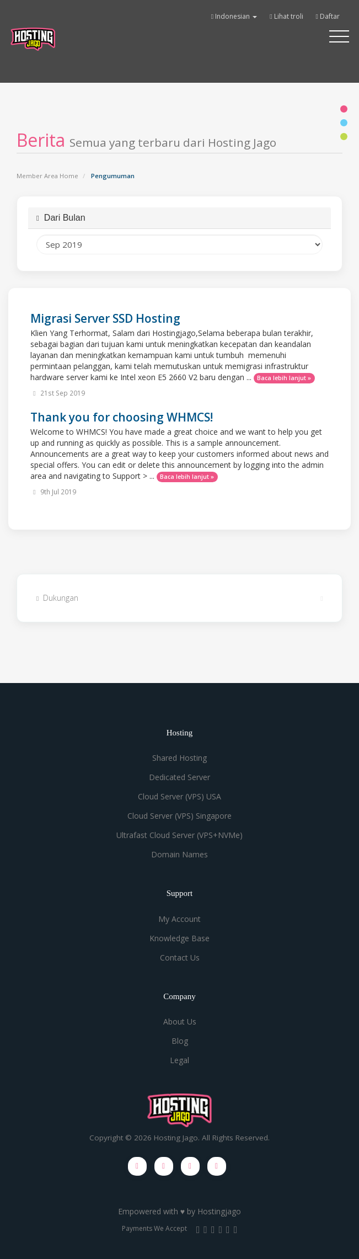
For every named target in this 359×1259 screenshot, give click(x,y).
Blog (180, 1041)
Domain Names (179, 854)
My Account (179, 919)
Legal (179, 1060)
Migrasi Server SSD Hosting (105, 318)
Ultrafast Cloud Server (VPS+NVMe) (179, 835)
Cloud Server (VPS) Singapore (179, 815)
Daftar (328, 16)
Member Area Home (47, 176)
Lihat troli (286, 16)
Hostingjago (219, 1211)
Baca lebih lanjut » (284, 378)
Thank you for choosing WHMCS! (121, 417)
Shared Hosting (179, 758)
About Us (179, 1021)
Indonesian (234, 16)
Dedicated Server (179, 777)
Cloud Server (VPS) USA (179, 796)
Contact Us (180, 957)
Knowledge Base (179, 938)
